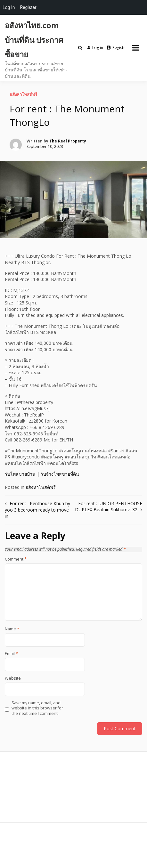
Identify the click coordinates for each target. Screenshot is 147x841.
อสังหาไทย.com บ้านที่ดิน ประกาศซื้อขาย (34, 40)
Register (117, 47)
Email (11, 653)
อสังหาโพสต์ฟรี (23, 94)
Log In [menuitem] (9, 7)
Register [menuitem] (28, 7)
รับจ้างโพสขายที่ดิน (60, 474)
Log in (95, 47)
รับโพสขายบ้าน (20, 474)
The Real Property (67, 141)
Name (12, 629)
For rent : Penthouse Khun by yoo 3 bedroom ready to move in (37, 509)
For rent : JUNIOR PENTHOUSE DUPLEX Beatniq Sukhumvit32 (108, 506)
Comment (16, 559)
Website (13, 678)
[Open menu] (135, 48)
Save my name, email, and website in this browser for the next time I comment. (37, 708)
